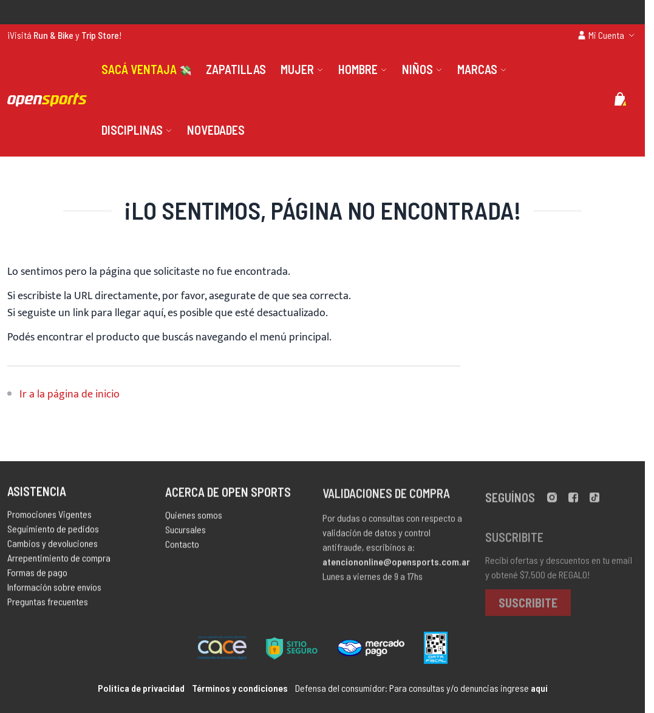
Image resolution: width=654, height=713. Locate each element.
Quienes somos (193, 519)
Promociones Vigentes (49, 517)
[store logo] (47, 99)
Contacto (182, 549)
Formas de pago (37, 575)
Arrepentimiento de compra (59, 561)
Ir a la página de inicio (69, 394)
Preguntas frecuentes (47, 604)
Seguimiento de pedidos (53, 532)
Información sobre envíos (54, 590)
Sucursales (185, 534)
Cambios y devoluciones (52, 546)
